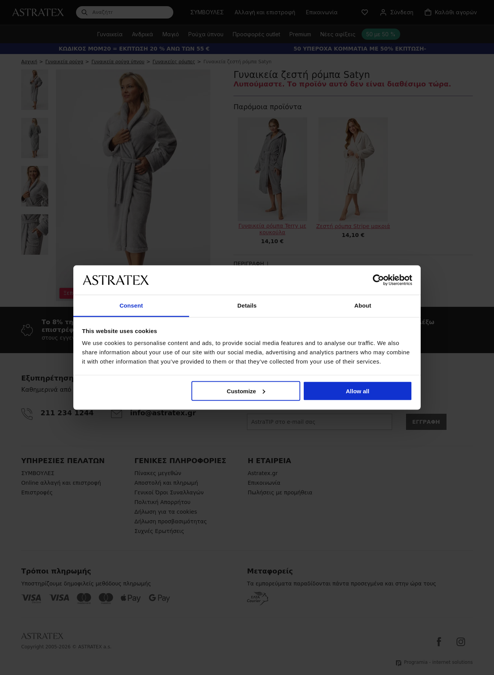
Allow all (357, 390)
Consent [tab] (131, 305)
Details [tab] (247, 305)
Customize (246, 390)
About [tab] (362, 305)
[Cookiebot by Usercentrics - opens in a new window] (378, 280)
